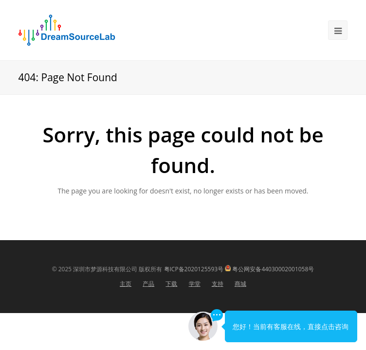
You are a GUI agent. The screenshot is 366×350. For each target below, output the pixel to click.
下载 (171, 284)
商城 (240, 284)
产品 (148, 284)
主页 (125, 284)
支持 (217, 284)
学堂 (195, 284)
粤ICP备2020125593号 (194, 269)
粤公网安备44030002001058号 (273, 269)
